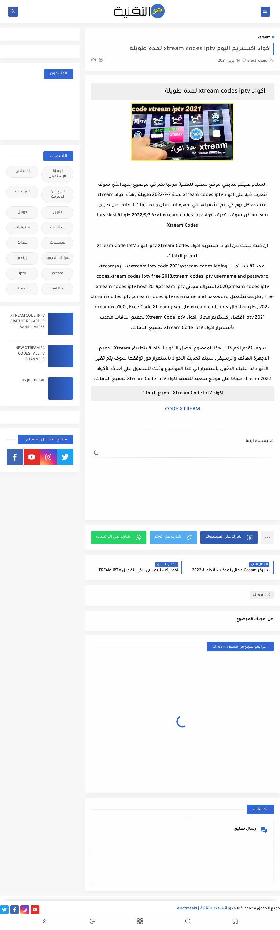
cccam (57, 274)
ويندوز (22, 258)
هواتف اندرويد (58, 258)
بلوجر (57, 212)
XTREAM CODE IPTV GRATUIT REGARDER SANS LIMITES (27, 322)
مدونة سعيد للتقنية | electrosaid (206, 909)
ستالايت (57, 228)
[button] (229, 537)
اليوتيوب (22, 192)
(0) (97, 60)
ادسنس (22, 171)
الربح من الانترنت (57, 194)
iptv (22, 274)
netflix (57, 289)
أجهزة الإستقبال (57, 174)
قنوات (22, 243)
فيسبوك (57, 243)
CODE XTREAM (182, 409)
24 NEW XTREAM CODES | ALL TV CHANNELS (30, 354)
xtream (264, 38)
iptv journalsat (32, 381)
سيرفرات (22, 228)
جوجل (22, 212)
